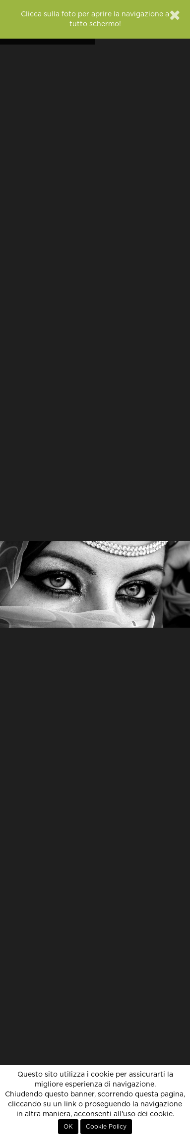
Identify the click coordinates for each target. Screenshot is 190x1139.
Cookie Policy (106, 1127)
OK (68, 1127)
